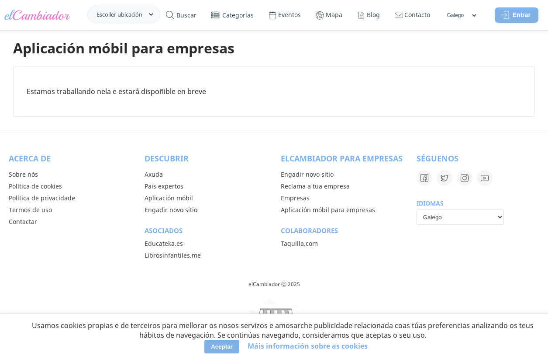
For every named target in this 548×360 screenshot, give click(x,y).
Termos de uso (30, 210)
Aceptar (222, 346)
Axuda (154, 174)
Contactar (23, 221)
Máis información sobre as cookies (308, 346)
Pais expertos (164, 186)
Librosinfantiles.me (173, 255)
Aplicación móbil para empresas (328, 210)
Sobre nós (23, 174)
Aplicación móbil (169, 198)
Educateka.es (164, 243)
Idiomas (430, 203)
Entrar (516, 15)
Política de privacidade (42, 198)
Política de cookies (35, 186)
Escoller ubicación (119, 14)
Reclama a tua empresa (315, 186)
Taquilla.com (299, 243)
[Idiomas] (461, 15)
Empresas (295, 198)
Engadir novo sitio (171, 210)
